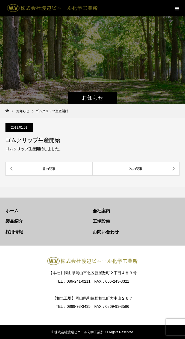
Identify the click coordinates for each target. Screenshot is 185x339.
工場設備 (101, 221)
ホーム (12, 210)
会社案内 (101, 210)
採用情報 (14, 232)
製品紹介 (14, 221)
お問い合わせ (106, 232)
